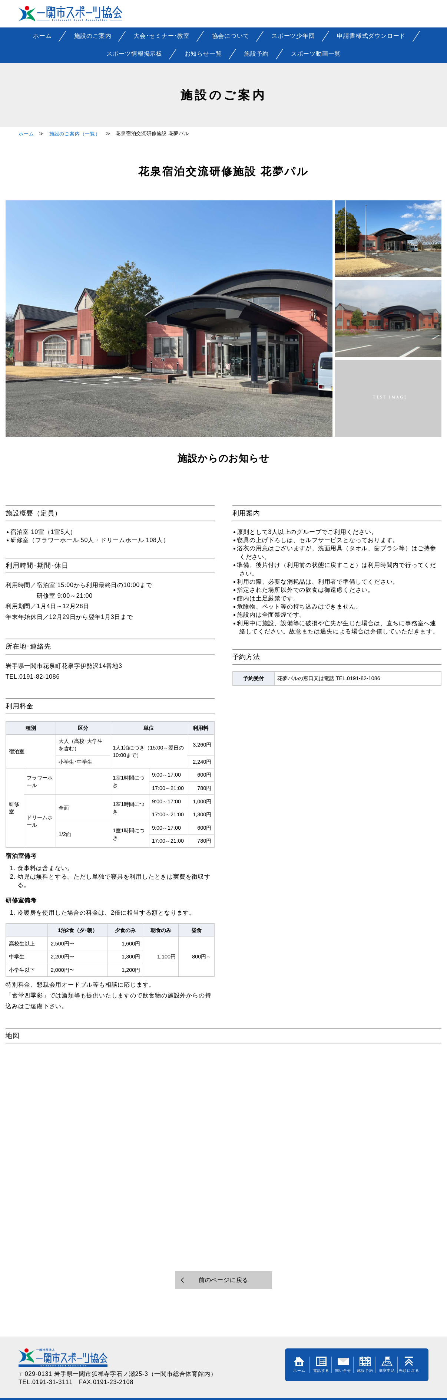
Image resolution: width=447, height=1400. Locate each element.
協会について (230, 36)
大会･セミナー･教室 (161, 36)
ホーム (42, 36)
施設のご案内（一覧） (74, 134)
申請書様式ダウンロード (371, 36)
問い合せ (343, 1365)
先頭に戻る (409, 1365)
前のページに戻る (223, 1280)
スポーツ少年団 (293, 36)
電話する (321, 1365)
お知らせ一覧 (203, 53)
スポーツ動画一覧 (316, 53)
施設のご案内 (93, 36)
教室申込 (387, 1365)
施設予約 (256, 53)
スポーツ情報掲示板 (134, 53)
